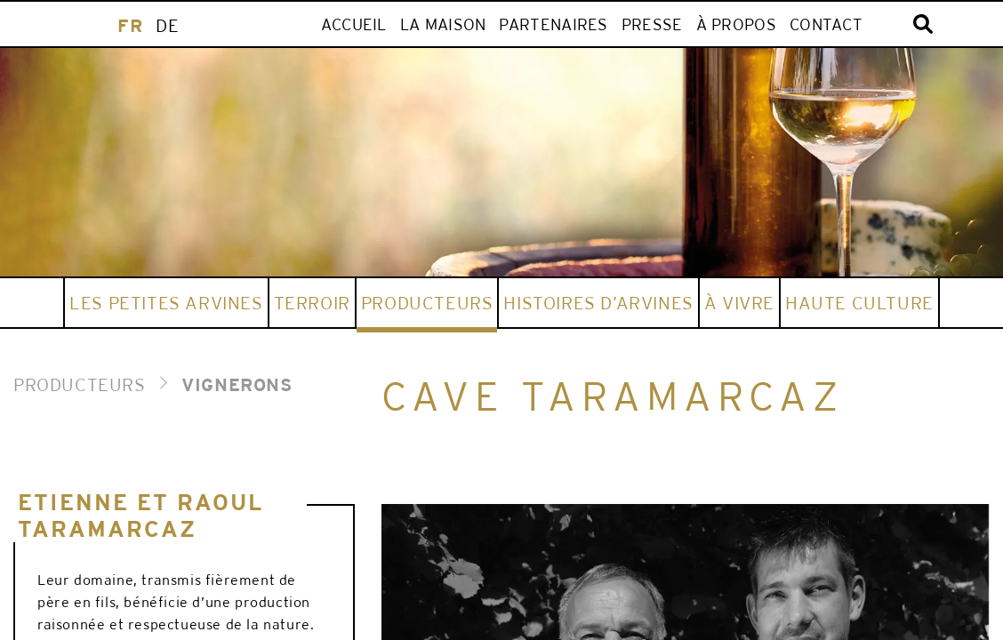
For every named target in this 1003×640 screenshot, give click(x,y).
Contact (826, 24)
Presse (652, 24)
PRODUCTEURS (79, 384)
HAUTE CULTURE (859, 302)
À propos (736, 24)
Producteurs (427, 302)
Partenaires (553, 24)
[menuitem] (129, 25)
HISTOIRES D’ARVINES (598, 302)
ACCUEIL (354, 24)
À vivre (739, 302)
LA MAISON (443, 24)
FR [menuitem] (129, 25)
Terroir (312, 302)
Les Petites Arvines (165, 302)
